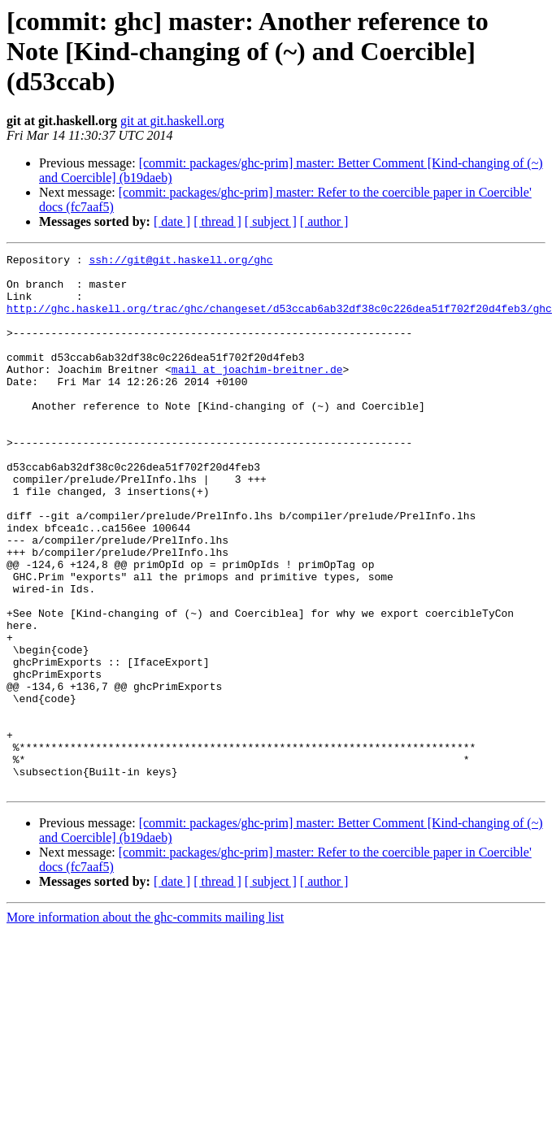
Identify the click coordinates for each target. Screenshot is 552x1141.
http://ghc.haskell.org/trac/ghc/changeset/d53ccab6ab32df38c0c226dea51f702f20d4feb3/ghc (279, 320)
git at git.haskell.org (172, 121)
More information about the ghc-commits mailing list (145, 1024)
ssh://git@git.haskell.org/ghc (180, 261)
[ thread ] (217, 221)
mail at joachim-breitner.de (257, 393)
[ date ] (172, 221)
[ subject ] (271, 221)
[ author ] (324, 221)
